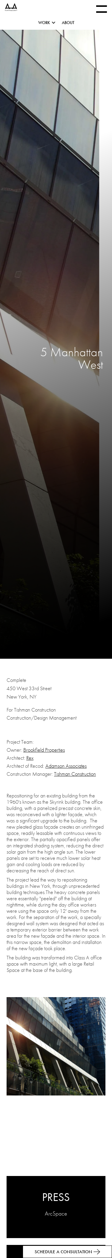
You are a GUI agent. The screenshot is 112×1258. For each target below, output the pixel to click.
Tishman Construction (75, 773)
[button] (50, 24)
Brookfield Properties (44, 749)
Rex (29, 757)
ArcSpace (56, 1213)
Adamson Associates (66, 765)
